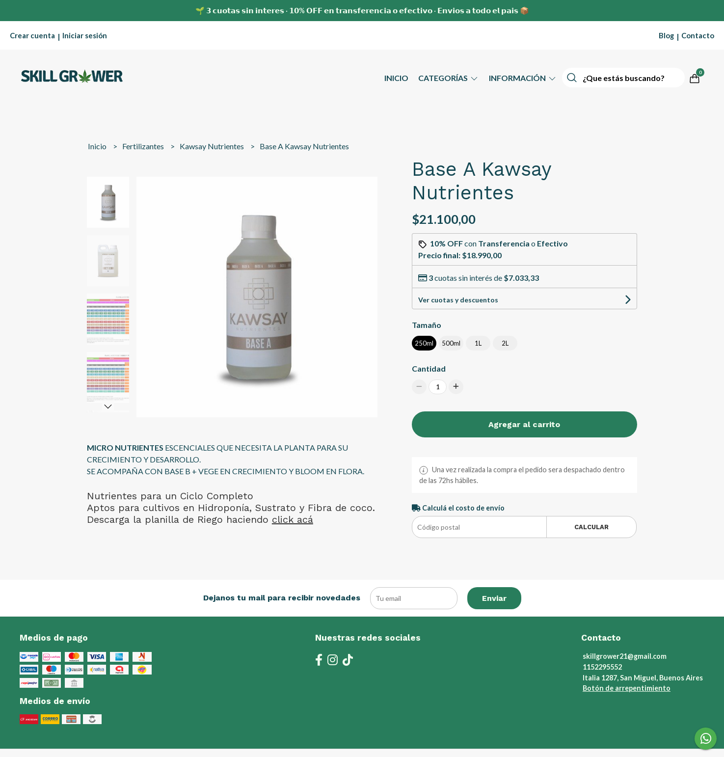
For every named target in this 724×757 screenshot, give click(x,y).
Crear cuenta (32, 35)
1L (478, 343)
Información (523, 77)
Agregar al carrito (524, 424)
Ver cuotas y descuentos (458, 300)
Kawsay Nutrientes (212, 146)
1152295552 (602, 667)
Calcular (591, 527)
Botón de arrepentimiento (626, 688)
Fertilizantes (143, 146)
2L (505, 343)
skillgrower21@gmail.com (625, 656)
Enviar (494, 598)
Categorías (448, 77)
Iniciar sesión (84, 35)
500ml (451, 343)
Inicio (396, 77)
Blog (666, 35)
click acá (292, 519)
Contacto (697, 35)
